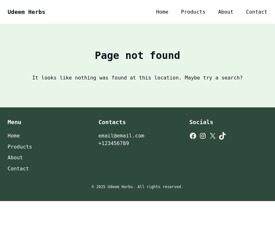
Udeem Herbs (26, 12)
